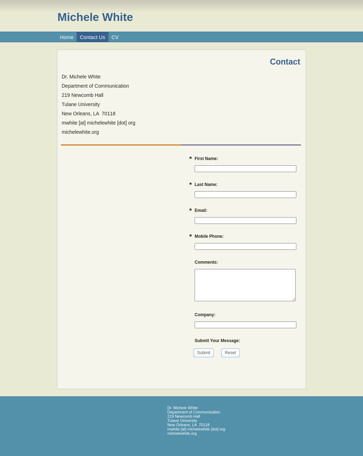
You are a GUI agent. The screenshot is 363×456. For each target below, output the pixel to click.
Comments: (206, 262)
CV (115, 37)
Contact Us (92, 37)
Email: (201, 210)
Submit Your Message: (217, 340)
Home (66, 37)
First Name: (206, 158)
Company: (205, 314)
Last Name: (206, 184)
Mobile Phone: (209, 236)
